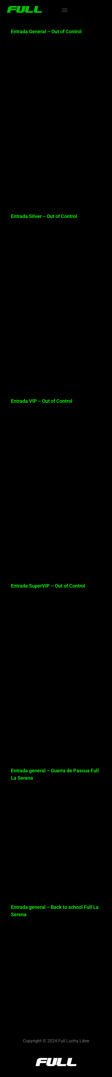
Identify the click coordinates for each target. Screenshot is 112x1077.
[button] (64, 9)
